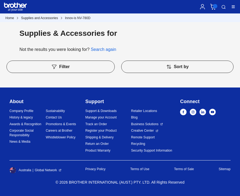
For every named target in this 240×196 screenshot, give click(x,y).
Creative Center (142, 130)
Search (223, 7)
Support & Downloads (101, 111)
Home (9, 18)
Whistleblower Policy (60, 137)
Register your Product (101, 130)
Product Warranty (97, 150)
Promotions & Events (61, 124)
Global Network (46, 170)
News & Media (19, 142)
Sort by (177, 66)
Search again (103, 49)
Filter (60, 66)
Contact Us (54, 117)
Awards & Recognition (25, 124)
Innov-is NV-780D (77, 18)
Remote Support (143, 137)
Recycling (138, 144)
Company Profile (21, 111)
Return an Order (97, 144)
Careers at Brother (59, 130)
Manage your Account (101, 117)
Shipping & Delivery (99, 137)
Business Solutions (144, 124)
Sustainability (55, 111)
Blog (134, 117)
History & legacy (21, 117)
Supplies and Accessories (39, 18)
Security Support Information (151, 150)
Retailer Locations (144, 111)
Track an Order (96, 124)
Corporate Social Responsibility (21, 133)
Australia (20, 170)
